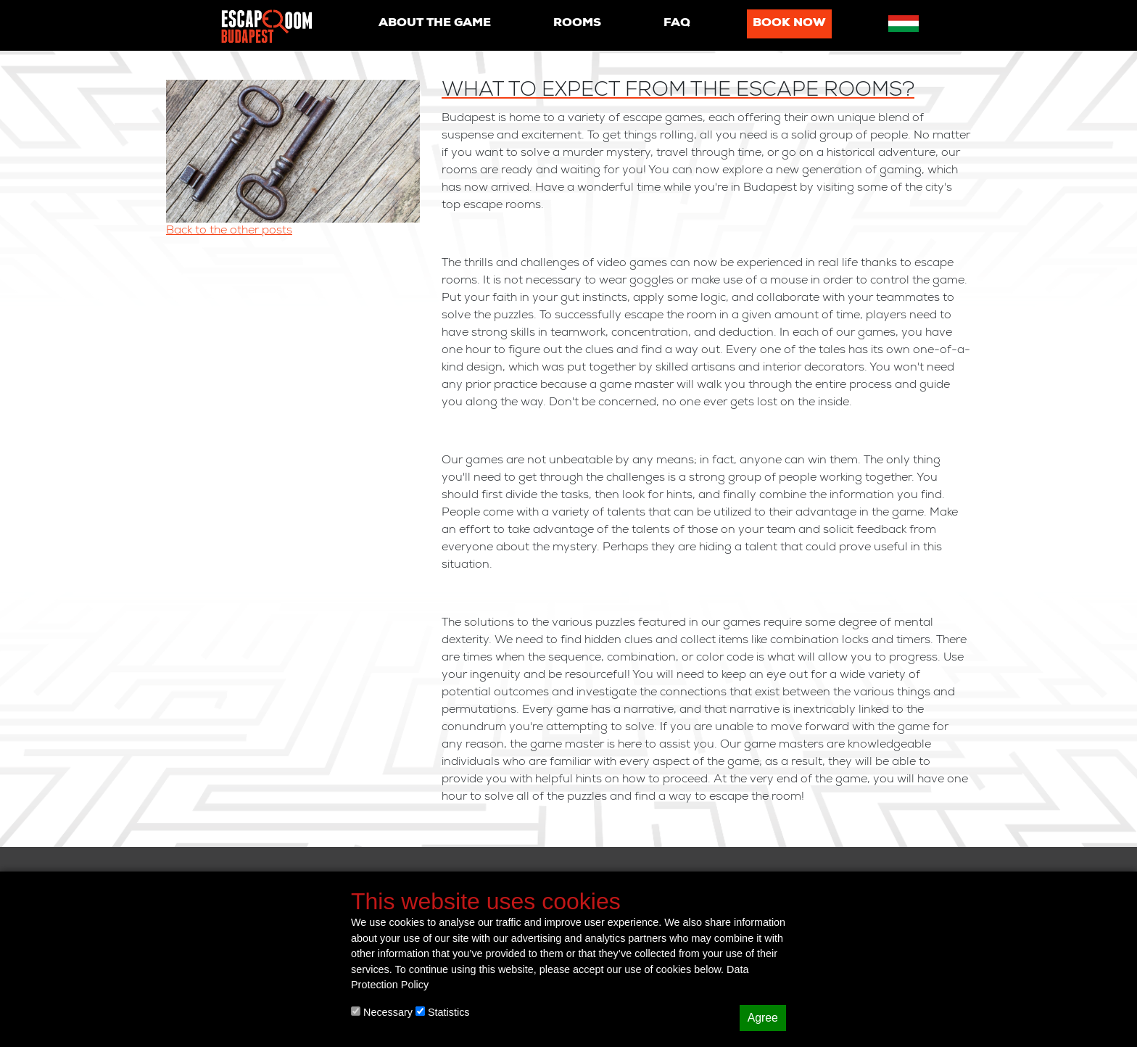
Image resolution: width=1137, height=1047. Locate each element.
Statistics (442, 1012)
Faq (676, 24)
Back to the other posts (229, 231)
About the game (435, 24)
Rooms (577, 24)
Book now (789, 24)
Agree (763, 1017)
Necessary (382, 1012)
